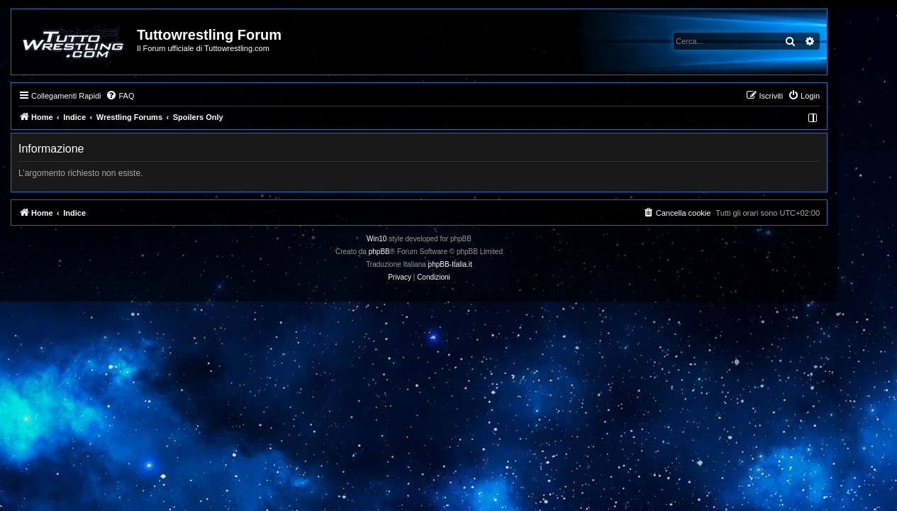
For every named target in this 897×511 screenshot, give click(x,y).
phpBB (408, 252)
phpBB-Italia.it (479, 264)
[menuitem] (149, 95)
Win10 (406, 239)
